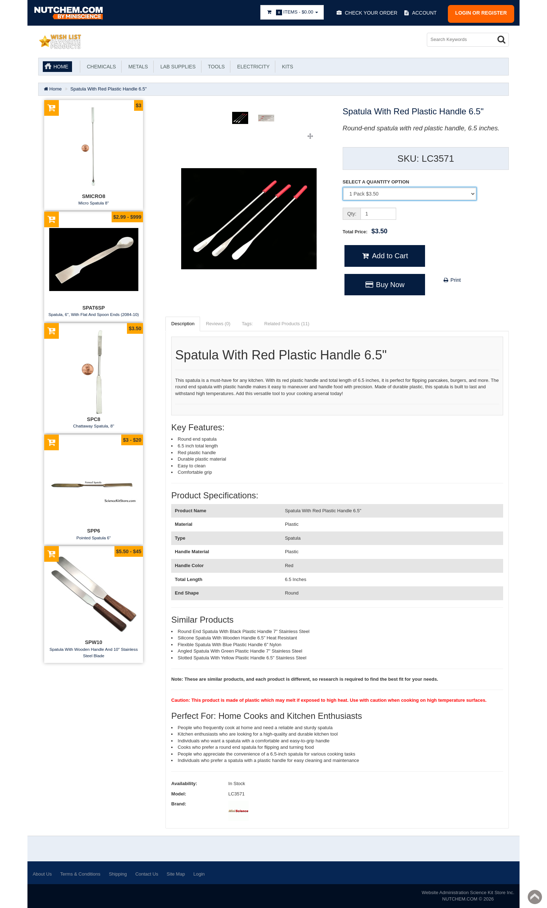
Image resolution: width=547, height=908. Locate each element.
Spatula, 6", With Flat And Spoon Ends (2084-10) (93, 314)
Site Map (176, 874)
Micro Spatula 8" (93, 203)
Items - (292, 12)
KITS (286, 66)
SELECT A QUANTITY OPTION (376, 182)
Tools (215, 66)
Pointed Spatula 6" (93, 537)
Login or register (481, 13)
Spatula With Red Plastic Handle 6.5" (108, 89)
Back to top (535, 897)
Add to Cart (384, 256)
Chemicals (100, 66)
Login (199, 874)
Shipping (118, 874)
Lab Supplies (177, 66)
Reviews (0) (218, 323)
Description (182, 323)
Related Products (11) (286, 323)
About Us (42, 874)
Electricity (252, 66)
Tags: (247, 323)
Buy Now (384, 285)
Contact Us (146, 874)
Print (452, 280)
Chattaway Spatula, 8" (93, 426)
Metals (137, 66)
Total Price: (365, 231)
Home (60, 66)
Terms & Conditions (80, 874)
